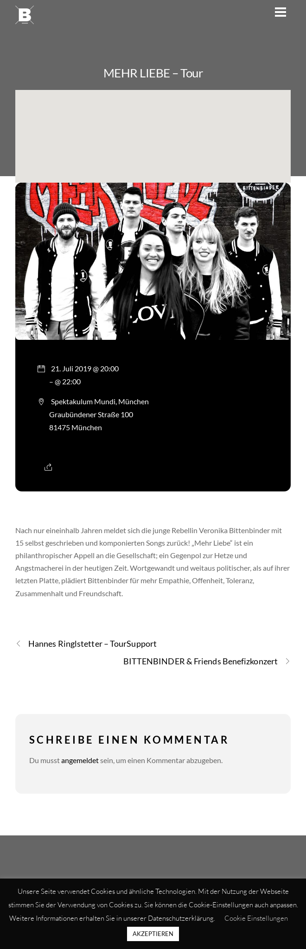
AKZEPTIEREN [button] (153, 933)
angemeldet (80, 760)
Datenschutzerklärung (181, 918)
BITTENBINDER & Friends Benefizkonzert (207, 661)
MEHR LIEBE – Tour (153, 73)
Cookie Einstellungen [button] (256, 918)
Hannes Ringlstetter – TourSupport (86, 643)
